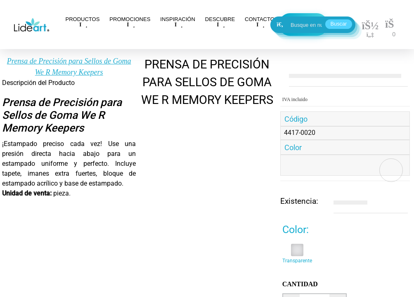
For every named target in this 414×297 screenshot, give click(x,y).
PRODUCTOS (83, 21)
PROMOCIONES (129, 21)
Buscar (339, 24)
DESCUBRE (220, 21)
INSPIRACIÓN (177, 21)
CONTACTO (259, 21)
